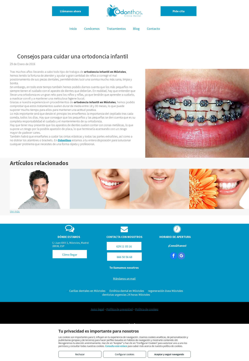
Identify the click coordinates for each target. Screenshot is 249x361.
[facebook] (173, 256)
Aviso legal (97, 309)
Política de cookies (146, 309)
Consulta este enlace (116, 346)
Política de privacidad (119, 309)
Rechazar (80, 354)
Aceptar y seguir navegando (169, 354)
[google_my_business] (181, 256)
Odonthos (64, 140)
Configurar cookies (124, 354)
